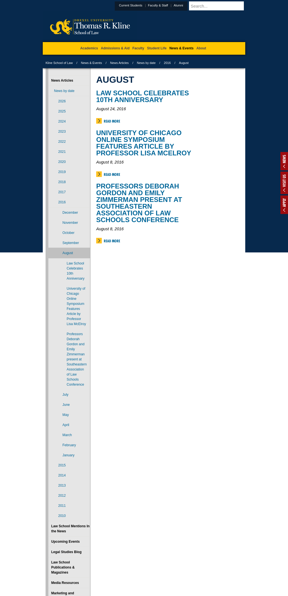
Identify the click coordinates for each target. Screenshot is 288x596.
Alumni (192, 5)
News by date (146, 63)
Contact (162, 568)
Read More (112, 121)
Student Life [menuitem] (156, 48)
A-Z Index (88, 568)
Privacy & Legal (142, 568)
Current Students (144, 5)
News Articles (119, 63)
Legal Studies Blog (66, 552)
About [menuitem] (201, 48)
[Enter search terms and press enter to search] (224, 5)
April (65, 425)
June (66, 405)
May (65, 415)
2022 (62, 142)
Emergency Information (139, 574)
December (70, 213)
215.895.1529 (143, 591)
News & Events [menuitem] (181, 48)
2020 (62, 162)
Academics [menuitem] (89, 48)
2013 (62, 485)
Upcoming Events (65, 542)
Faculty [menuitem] (138, 48)
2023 (62, 132)
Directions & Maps (184, 568)
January (68, 455)
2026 (62, 101)
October (68, 233)
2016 (167, 63)
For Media (106, 568)
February (69, 445)
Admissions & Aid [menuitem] (115, 48)
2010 (62, 516)
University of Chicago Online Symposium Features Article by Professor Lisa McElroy (143, 143)
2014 (62, 475)
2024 (62, 121)
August (67, 253)
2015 (62, 465)
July (65, 395)
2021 (62, 152)
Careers (122, 568)
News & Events (91, 63)
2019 (62, 172)
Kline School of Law (59, 63)
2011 (62, 506)
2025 (62, 111)
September (70, 243)
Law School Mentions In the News (70, 528)
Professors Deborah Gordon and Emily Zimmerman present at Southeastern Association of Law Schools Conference (139, 203)
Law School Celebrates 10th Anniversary (142, 96)
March (67, 435)
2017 (62, 192)
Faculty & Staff (172, 5)
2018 (62, 182)
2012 (62, 496)
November (70, 223)
